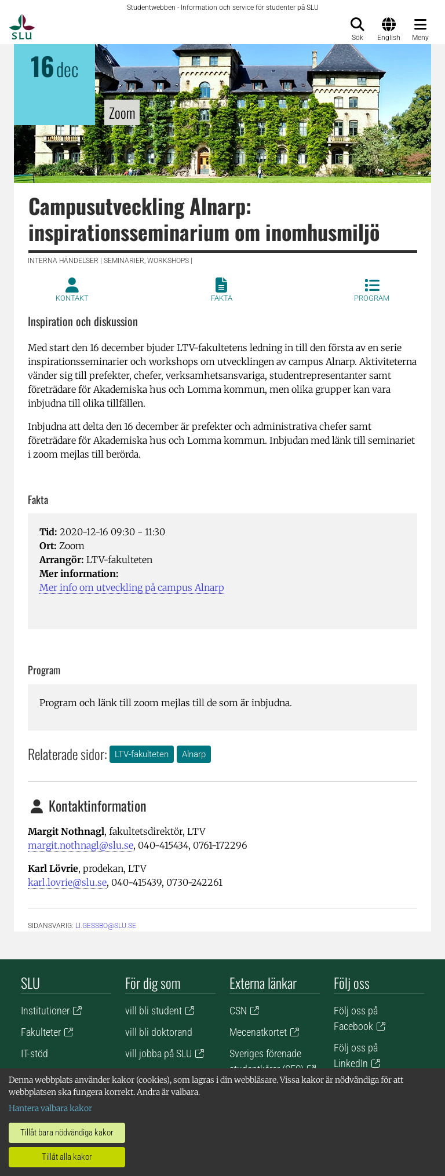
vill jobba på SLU (158, 1053)
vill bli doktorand (158, 1032)
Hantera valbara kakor (50, 1108)
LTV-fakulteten (142, 754)
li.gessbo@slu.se (105, 926)
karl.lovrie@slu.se (67, 882)
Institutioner (45, 1011)
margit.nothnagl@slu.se (80, 845)
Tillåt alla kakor (67, 1157)
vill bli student (153, 1011)
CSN (238, 1011)
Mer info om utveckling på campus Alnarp (131, 587)
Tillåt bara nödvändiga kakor (67, 1132)
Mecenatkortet (258, 1032)
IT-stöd (34, 1053)
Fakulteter (41, 1032)
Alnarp (194, 754)
